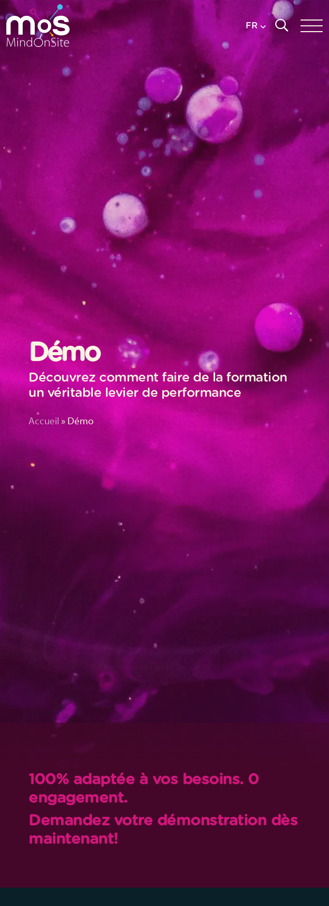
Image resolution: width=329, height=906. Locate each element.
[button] (255, 25)
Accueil (43, 420)
